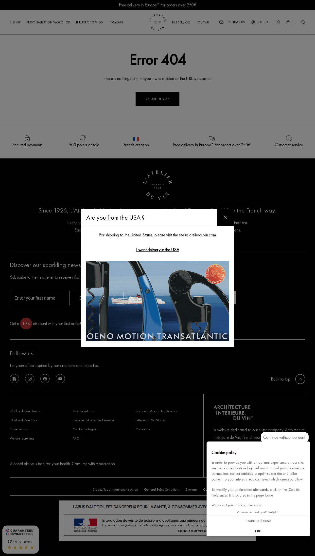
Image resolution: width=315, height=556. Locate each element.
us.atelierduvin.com (200, 235)
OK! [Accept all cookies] (258, 531)
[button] (304, 551)
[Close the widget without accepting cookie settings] (285, 437)
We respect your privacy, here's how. (236, 505)
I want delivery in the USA (157, 249)
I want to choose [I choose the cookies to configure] (258, 521)
